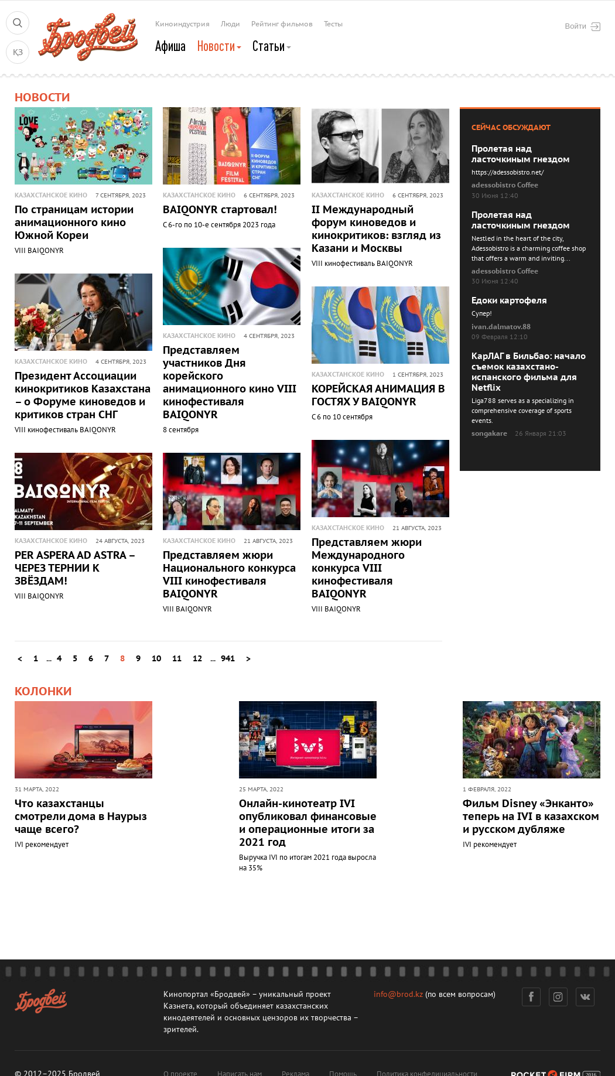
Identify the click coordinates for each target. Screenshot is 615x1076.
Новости (219, 45)
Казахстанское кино (51, 195)
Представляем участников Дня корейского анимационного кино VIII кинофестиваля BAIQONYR (229, 382)
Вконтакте (585, 997)
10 (156, 659)
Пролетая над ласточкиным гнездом (521, 154)
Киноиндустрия (182, 24)
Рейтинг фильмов (282, 24)
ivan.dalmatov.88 (501, 327)
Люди (230, 24)
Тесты (333, 24)
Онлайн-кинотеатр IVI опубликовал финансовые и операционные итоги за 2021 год (308, 823)
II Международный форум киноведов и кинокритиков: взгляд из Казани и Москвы (376, 229)
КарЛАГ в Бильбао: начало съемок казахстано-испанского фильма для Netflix (529, 372)
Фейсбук (531, 997)
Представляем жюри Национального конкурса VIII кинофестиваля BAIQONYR (229, 574)
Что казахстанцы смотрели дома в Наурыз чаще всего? (81, 817)
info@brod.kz (398, 994)
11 (177, 659)
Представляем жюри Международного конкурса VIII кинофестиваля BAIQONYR (367, 568)
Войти (582, 26)
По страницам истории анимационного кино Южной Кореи (74, 223)
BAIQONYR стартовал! (220, 210)
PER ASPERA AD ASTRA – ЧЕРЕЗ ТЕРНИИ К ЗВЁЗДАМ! (75, 568)
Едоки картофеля (509, 300)
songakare (489, 433)
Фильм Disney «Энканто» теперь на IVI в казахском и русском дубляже (531, 817)
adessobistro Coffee (505, 185)
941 (228, 659)
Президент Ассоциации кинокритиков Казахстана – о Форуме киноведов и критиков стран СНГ (83, 395)
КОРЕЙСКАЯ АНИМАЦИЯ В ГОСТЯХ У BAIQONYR (378, 395)
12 (197, 659)
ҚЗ (18, 52)
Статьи (271, 45)
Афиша (170, 45)
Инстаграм (558, 997)
